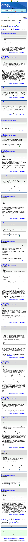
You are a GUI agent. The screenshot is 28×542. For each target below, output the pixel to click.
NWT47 (4, 474)
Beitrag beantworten (14, 52)
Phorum (8, 540)
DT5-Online (5, 326)
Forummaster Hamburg (14, 22)
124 (21, 29)
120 (13, 29)
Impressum (6, 538)
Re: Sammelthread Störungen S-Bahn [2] (8, 33)
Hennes (4, 87)
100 (12, 26)
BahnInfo (23, 540)
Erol (4, 118)
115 (3, 29)
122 (17, 29)
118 (9, 29)
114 (1, 29)
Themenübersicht (11, 25)
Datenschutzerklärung (13, 538)
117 (7, 29)
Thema (9, 15)
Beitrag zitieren (22, 52)
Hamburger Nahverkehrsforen (10, 14)
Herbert (4, 134)
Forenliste (4, 25)
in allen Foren (16, 26)
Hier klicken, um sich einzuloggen (8, 534)
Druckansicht (14, 526)
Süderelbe (5, 56)
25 (9, 26)
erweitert (25, 18)
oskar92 (5, 150)
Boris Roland (6, 195)
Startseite (2, 14)
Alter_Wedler (6, 264)
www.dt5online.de (10, 355)
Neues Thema (19, 25)
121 (15, 29)
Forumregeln (21, 538)
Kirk (4, 32)
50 (10, 26)
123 (19, 29)
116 (5, 29)
